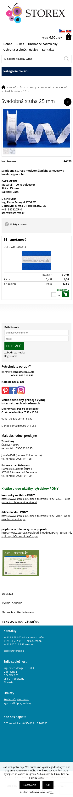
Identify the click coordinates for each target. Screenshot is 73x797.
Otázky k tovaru (18, 224)
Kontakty (48, 49)
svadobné (61, 87)
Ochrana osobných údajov (20, 49)
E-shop (7, 44)
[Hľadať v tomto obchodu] (66, 59)
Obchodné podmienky (42, 44)
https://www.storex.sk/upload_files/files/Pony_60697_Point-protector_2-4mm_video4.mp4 (36, 500)
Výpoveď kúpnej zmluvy (17, 703)
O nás (20, 44)
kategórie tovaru (36, 71)
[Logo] (37, 13)
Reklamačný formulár (16, 699)
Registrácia (10, 356)
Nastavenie (29, 784)
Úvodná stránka (16, 87)
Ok (48, 784)
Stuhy (33, 87)
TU (51, 792)
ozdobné (46, 87)
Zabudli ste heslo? (14, 352)
